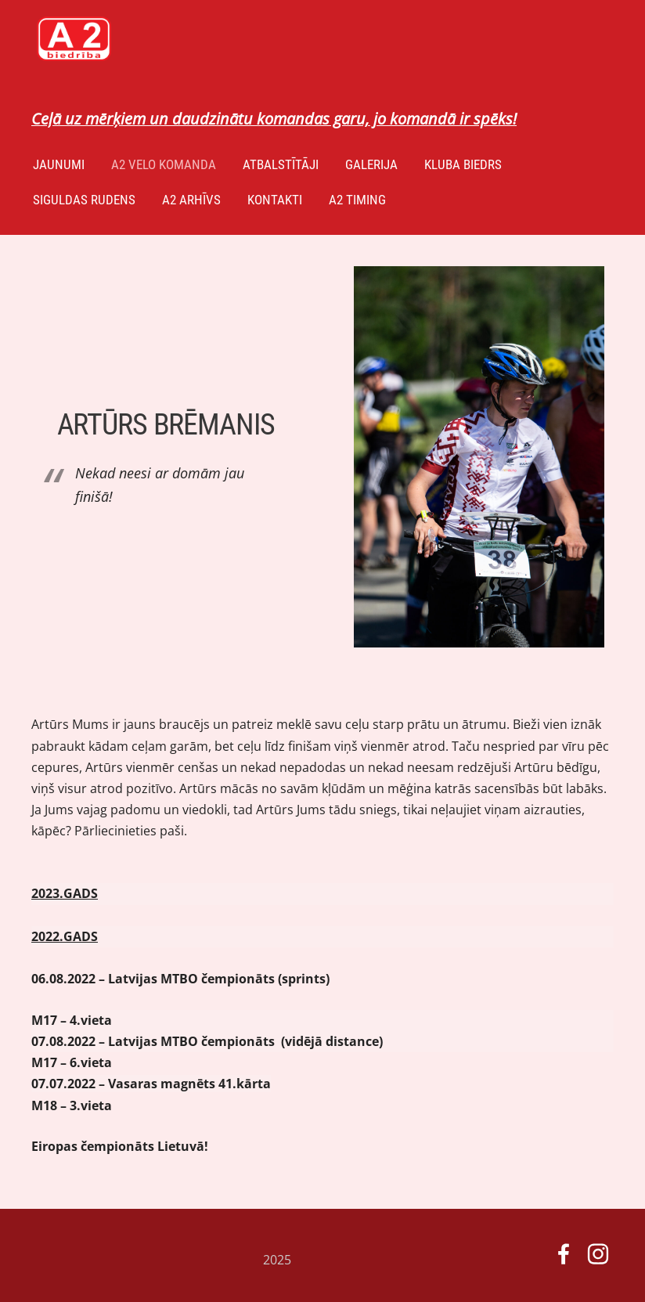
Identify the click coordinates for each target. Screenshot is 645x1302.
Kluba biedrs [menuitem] (463, 164)
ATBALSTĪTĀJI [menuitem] (281, 164)
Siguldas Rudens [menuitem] (84, 199)
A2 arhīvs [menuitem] (191, 199)
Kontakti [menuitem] (274, 199)
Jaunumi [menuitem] (59, 164)
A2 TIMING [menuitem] (357, 199)
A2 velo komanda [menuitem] (163, 164)
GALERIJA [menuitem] (371, 164)
